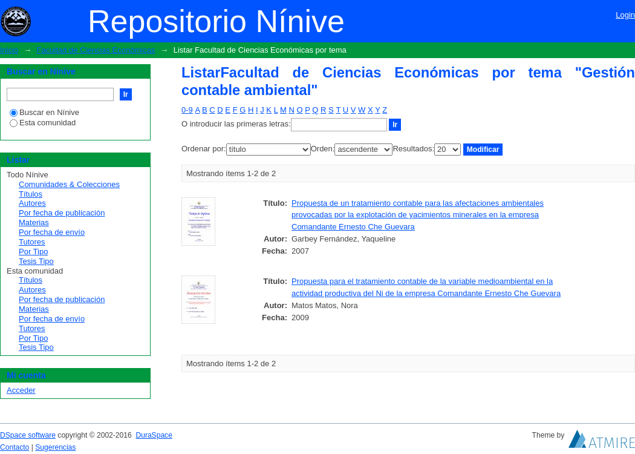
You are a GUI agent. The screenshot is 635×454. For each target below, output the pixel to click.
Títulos (30, 194)
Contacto (14, 447)
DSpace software (28, 435)
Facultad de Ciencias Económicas (96, 49)
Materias (34, 222)
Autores (32, 203)
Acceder (21, 390)
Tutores (32, 241)
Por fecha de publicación (62, 212)
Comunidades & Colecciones (69, 184)
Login (625, 14)
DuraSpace (153, 435)
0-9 (187, 109)
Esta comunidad (43, 122)
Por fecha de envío (52, 232)
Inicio (9, 49)
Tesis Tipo (36, 261)
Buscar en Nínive (44, 112)
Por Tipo (33, 251)
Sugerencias (55, 447)
